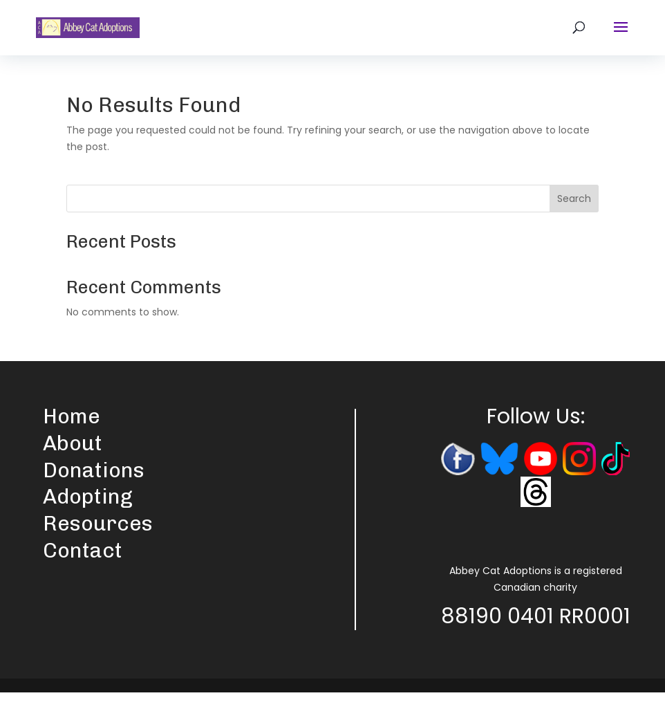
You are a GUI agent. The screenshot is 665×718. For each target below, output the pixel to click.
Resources (98, 523)
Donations (93, 470)
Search (574, 198)
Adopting (88, 496)
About (72, 443)
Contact (82, 550)
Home (71, 416)
